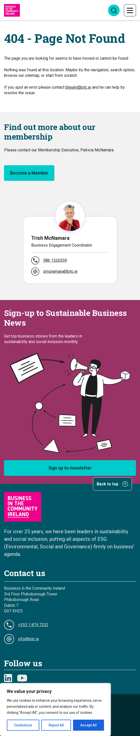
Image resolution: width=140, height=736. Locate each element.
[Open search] (114, 10)
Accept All (88, 725)
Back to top (112, 484)
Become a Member (29, 173)
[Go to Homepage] (12, 10)
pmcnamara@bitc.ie (54, 271)
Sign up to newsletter (70, 468)
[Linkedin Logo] (8, 678)
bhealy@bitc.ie (78, 87)
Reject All (56, 725)
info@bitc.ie (21, 639)
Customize (23, 725)
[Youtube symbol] (22, 678)
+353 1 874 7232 (26, 625)
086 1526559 (49, 260)
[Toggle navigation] (130, 10)
